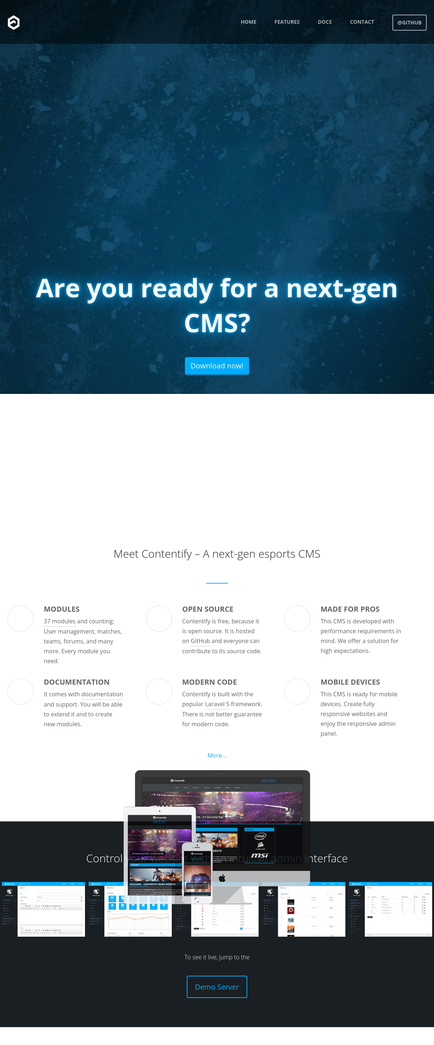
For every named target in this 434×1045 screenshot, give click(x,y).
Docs (325, 21)
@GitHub (410, 22)
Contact (362, 21)
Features (287, 21)
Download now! (216, 366)
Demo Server (217, 987)
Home (248, 21)
